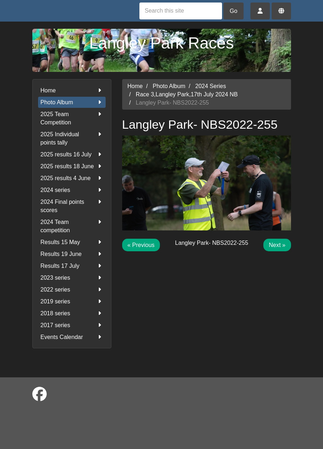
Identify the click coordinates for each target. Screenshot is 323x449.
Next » (277, 245)
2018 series (72, 313)
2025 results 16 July (72, 154)
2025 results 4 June (72, 178)
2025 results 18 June (72, 166)
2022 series (72, 289)
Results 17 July (72, 266)
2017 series (72, 325)
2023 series (72, 278)
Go (233, 11)
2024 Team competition (72, 225)
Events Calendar (72, 337)
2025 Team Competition (72, 117)
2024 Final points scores (72, 205)
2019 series (72, 301)
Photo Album (72, 102)
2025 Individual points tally (72, 138)
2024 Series (210, 86)
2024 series (72, 190)
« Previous (141, 245)
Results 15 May (72, 242)
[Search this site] (180, 11)
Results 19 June (72, 254)
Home (72, 90)
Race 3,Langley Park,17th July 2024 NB (187, 94)
